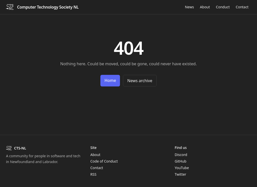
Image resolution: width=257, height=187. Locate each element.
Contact (242, 7)
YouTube (182, 167)
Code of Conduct (104, 161)
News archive (139, 80)
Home (110, 80)
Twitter (180, 174)
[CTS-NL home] (42, 7)
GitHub (180, 161)
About (205, 7)
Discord (181, 154)
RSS (93, 174)
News (189, 7)
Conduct (223, 7)
